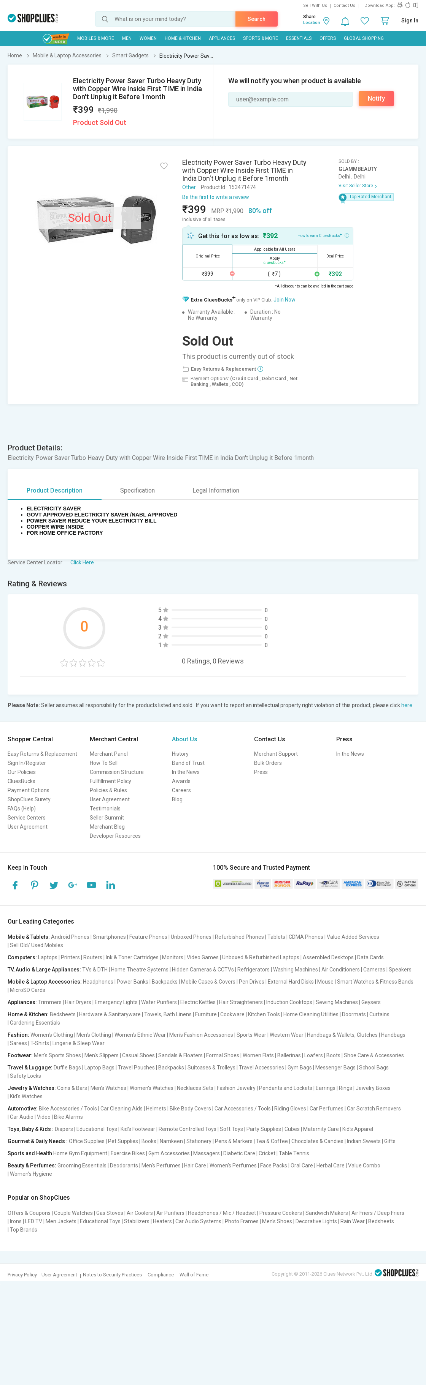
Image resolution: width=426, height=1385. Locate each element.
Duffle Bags (67, 1067)
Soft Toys (231, 1129)
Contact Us (344, 5)
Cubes (292, 1129)
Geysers (371, 1002)
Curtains (379, 1014)
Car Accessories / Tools (243, 1108)
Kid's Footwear (138, 1129)
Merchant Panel (109, 754)
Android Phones (70, 937)
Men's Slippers (101, 1055)
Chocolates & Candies (317, 1141)
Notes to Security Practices (112, 1275)
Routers (92, 957)
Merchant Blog (107, 827)
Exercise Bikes (128, 1153)
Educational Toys (96, 1129)
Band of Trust (188, 763)
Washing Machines (295, 969)
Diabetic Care (239, 1153)
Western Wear (287, 1035)
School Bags (374, 1067)
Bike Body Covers (190, 1108)
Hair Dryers (78, 1002)
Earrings (325, 1088)
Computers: (22, 957)
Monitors (172, 957)
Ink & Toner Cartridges (132, 957)
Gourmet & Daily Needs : (38, 1141)
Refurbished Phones (239, 937)
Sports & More (260, 38)
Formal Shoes (222, 1055)
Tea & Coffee (272, 1141)
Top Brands (23, 1230)
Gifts (390, 1141)
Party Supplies (263, 1129)
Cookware (232, 1014)
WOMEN (148, 38)
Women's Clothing (51, 1035)
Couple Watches (73, 1213)
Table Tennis (294, 1153)
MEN (127, 38)
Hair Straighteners (241, 1002)
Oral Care (302, 1165)
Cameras (374, 969)
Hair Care (195, 1165)
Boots (333, 1055)
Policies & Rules (108, 790)
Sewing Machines (337, 1002)
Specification (137, 490)
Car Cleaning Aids (121, 1108)
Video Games (203, 957)
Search (256, 19)
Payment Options (28, 790)
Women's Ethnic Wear (140, 1035)
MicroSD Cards (27, 990)
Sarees (18, 1043)
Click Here (82, 562)
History (180, 754)
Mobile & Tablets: (29, 937)
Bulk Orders (268, 763)
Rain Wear (352, 1221)
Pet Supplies (123, 1141)
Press (261, 772)
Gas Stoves (109, 1213)
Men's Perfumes (161, 1165)
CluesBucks (21, 781)
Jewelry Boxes (373, 1088)
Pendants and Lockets (285, 1088)
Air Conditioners (340, 969)
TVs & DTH (95, 969)
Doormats (354, 1014)
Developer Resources (115, 836)
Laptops (47, 957)
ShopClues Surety (29, 799)
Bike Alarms (68, 1117)
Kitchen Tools (264, 1014)
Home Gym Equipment (80, 1153)
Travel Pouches (136, 1067)
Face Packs (273, 1165)
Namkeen (171, 1141)
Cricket (267, 1153)
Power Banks (132, 982)
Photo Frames (242, 1221)
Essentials (299, 38)
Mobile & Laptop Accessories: (45, 982)
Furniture (206, 1014)
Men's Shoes (277, 1221)
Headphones (98, 982)
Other (189, 187)
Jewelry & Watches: (32, 1088)
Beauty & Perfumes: (32, 1165)
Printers (70, 957)
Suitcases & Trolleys (211, 1067)
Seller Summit (107, 818)
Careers (181, 790)
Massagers (206, 1153)
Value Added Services (353, 937)
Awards (181, 781)
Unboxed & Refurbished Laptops (260, 957)
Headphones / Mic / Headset (222, 1213)
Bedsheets (63, 1014)
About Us (184, 739)
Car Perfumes (326, 1108)
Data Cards (370, 957)
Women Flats (258, 1055)
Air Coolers (140, 1213)
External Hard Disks (291, 982)
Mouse (325, 982)
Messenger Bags (335, 1067)
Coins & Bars (72, 1088)
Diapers (64, 1129)
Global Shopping (364, 38)
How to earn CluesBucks (323, 235)
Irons (16, 1221)
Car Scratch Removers (374, 1108)
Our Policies (22, 772)
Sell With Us (315, 5)
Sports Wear (251, 1035)
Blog (177, 799)
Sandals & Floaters (180, 1055)
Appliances (222, 38)
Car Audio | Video (30, 1117)
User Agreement (28, 827)
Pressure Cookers (280, 1213)
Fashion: (18, 1035)
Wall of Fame (194, 1275)
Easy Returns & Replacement (42, 754)
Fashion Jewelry (236, 1088)
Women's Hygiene (31, 1174)
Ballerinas (289, 1055)
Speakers (400, 969)
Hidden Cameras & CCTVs (203, 969)
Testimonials (105, 808)
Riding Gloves (290, 1108)
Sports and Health (30, 1153)
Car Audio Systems (198, 1221)
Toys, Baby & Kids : (31, 1129)
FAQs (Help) (22, 808)
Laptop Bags (99, 1067)
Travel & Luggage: (30, 1067)
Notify (376, 98)
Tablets (276, 937)
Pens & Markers (234, 1141)
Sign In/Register (27, 763)
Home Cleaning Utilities (311, 1014)
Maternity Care (321, 1129)
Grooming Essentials (81, 1165)
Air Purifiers (170, 1213)
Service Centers (27, 818)
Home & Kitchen (183, 38)
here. (407, 705)
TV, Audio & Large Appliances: (44, 969)
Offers (328, 38)
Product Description (55, 490)
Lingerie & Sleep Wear (78, 1043)
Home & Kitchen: (28, 1014)
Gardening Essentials (35, 1023)
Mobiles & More (95, 38)
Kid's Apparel (357, 1129)
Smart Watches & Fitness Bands (375, 982)
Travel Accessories (261, 1067)
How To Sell (104, 763)
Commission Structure (117, 772)
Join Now (284, 300)
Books (148, 1141)
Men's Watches (108, 1088)
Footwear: (20, 1055)
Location (311, 22)
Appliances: (22, 1002)
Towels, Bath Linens (168, 1014)
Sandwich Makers (326, 1213)
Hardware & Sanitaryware (110, 1014)
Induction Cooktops (289, 1002)
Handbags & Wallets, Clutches (342, 1035)
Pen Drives (251, 982)
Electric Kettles (198, 1002)
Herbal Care (330, 1165)
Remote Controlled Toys (187, 1129)
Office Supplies (87, 1141)
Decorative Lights (316, 1221)
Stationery (198, 1141)
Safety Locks (25, 1076)
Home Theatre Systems (139, 969)
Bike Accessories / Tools (68, 1108)
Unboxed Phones (191, 937)
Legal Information (215, 490)
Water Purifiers (159, 1002)
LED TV (33, 1221)
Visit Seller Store (356, 185)
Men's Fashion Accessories (201, 1035)
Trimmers (50, 1002)
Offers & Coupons (29, 1213)
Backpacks (165, 982)
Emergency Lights (116, 1002)
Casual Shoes (138, 1055)
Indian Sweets (364, 1141)
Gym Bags (300, 1067)
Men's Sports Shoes (57, 1055)
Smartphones (109, 937)
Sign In (409, 20)
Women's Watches (151, 1088)
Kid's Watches (26, 1096)
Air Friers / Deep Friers (377, 1213)
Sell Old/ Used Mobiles (36, 945)
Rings (345, 1088)
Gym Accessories (169, 1153)
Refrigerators (253, 969)
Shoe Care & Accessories (374, 1055)
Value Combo (364, 1165)
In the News (186, 772)
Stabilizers (136, 1221)
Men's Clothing (93, 1035)
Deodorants (124, 1165)
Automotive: (23, 1108)
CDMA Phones (306, 937)
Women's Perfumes (233, 1165)
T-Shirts (39, 1043)
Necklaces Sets (195, 1088)
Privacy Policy (22, 1275)
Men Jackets (61, 1221)
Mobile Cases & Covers (208, 982)
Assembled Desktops (328, 957)
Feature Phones (148, 937)
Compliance (161, 1275)
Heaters (162, 1221)
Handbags (393, 1035)
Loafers (313, 1055)
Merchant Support (276, 754)
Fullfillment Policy (110, 781)
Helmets (156, 1108)
